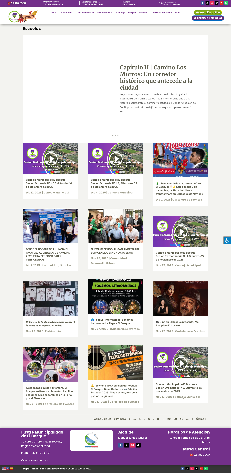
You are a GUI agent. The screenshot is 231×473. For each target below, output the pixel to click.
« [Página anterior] (129, 418)
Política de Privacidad (35, 453)
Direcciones (103, 13)
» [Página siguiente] (192, 418)
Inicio (53, 13)
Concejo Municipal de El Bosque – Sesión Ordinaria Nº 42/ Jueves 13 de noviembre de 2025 (179, 388)
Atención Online (209, 12)
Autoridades (84, 13)
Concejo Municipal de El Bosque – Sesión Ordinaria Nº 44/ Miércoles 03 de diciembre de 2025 (114, 183)
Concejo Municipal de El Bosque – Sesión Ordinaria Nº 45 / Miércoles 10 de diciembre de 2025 (49, 183)
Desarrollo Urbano (103, 263)
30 (175, 418)
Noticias (65, 265)
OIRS (177, 13)
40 (181, 418)
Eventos (143, 13)
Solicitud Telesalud (209, 18)
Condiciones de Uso (34, 460)
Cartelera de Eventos (59, 404)
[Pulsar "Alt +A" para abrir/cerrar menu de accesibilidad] (227, 240)
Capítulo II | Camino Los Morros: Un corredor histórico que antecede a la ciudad (156, 77)
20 (169, 418)
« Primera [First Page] (120, 418)
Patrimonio (53, 331)
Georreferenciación (161, 13)
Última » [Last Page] (201, 418)
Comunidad (50, 265)
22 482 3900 (202, 454)
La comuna (66, 13)
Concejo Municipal (126, 13)
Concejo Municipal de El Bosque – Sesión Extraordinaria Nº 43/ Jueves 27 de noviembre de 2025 (180, 256)
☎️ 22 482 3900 (17, 3)
